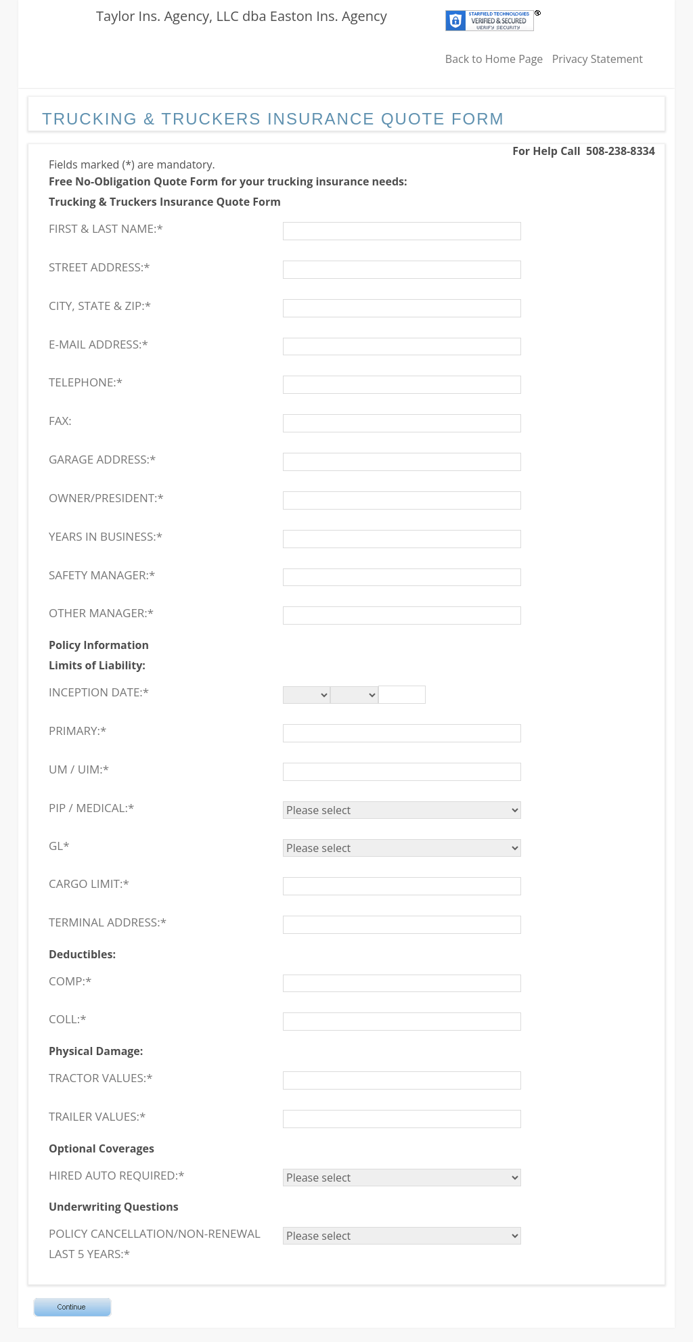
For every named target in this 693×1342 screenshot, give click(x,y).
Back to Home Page (494, 58)
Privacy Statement (597, 58)
